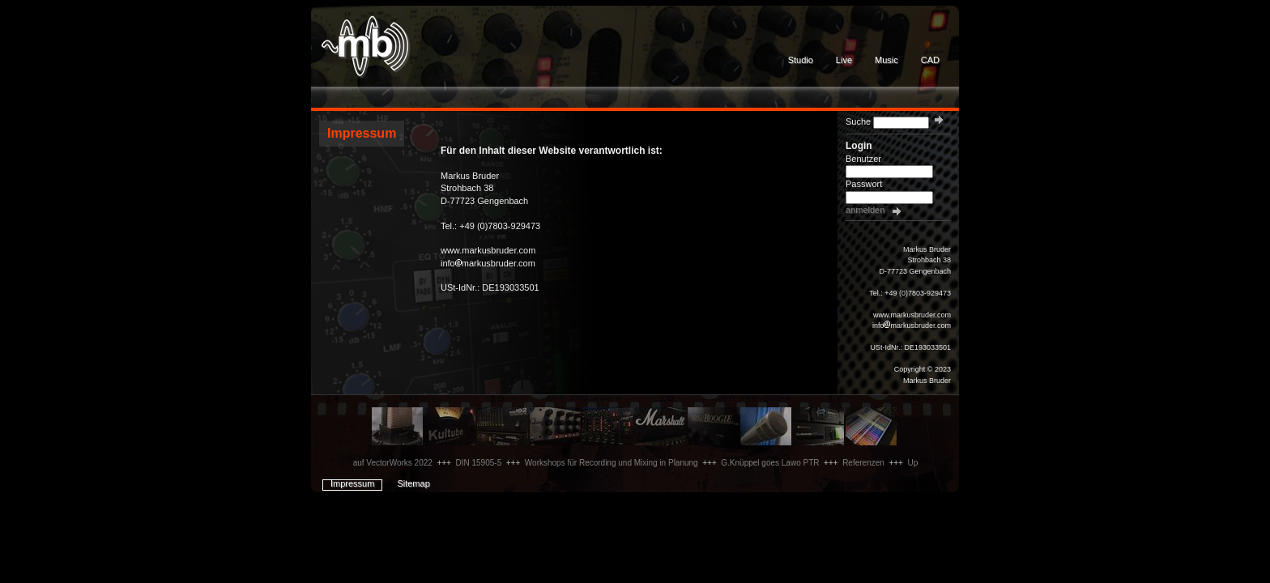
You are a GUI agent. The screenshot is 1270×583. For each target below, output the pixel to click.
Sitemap (413, 483)
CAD (930, 60)
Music (886, 60)
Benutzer (863, 159)
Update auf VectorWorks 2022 (383, 462)
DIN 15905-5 (484, 462)
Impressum (352, 483)
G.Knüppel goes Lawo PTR (775, 462)
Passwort (864, 184)
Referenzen (868, 462)
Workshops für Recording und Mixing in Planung (616, 462)
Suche (858, 121)
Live (844, 60)
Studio (800, 60)
